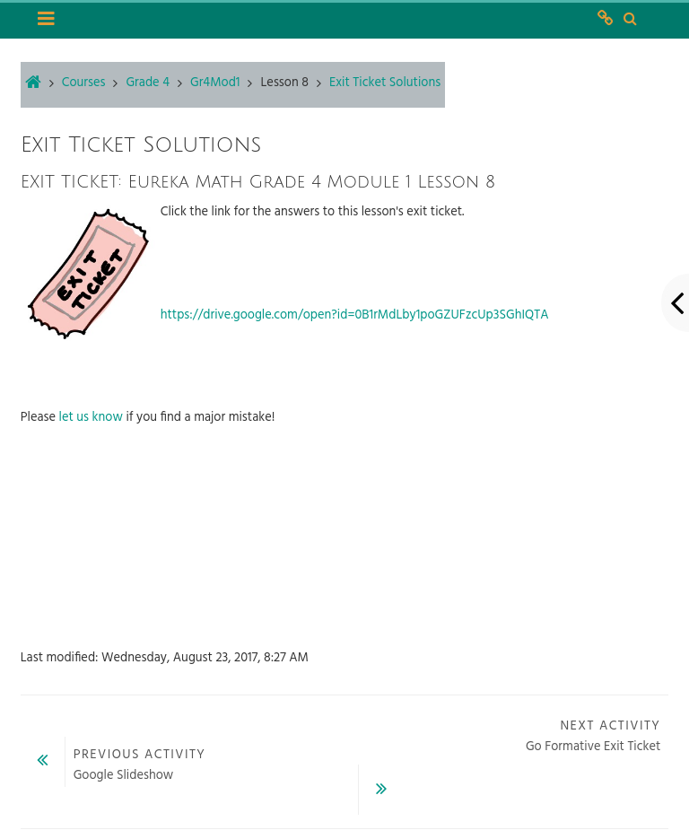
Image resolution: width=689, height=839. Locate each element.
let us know (91, 417)
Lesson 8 (284, 83)
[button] (629, 19)
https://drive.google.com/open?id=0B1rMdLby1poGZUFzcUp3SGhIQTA (355, 315)
